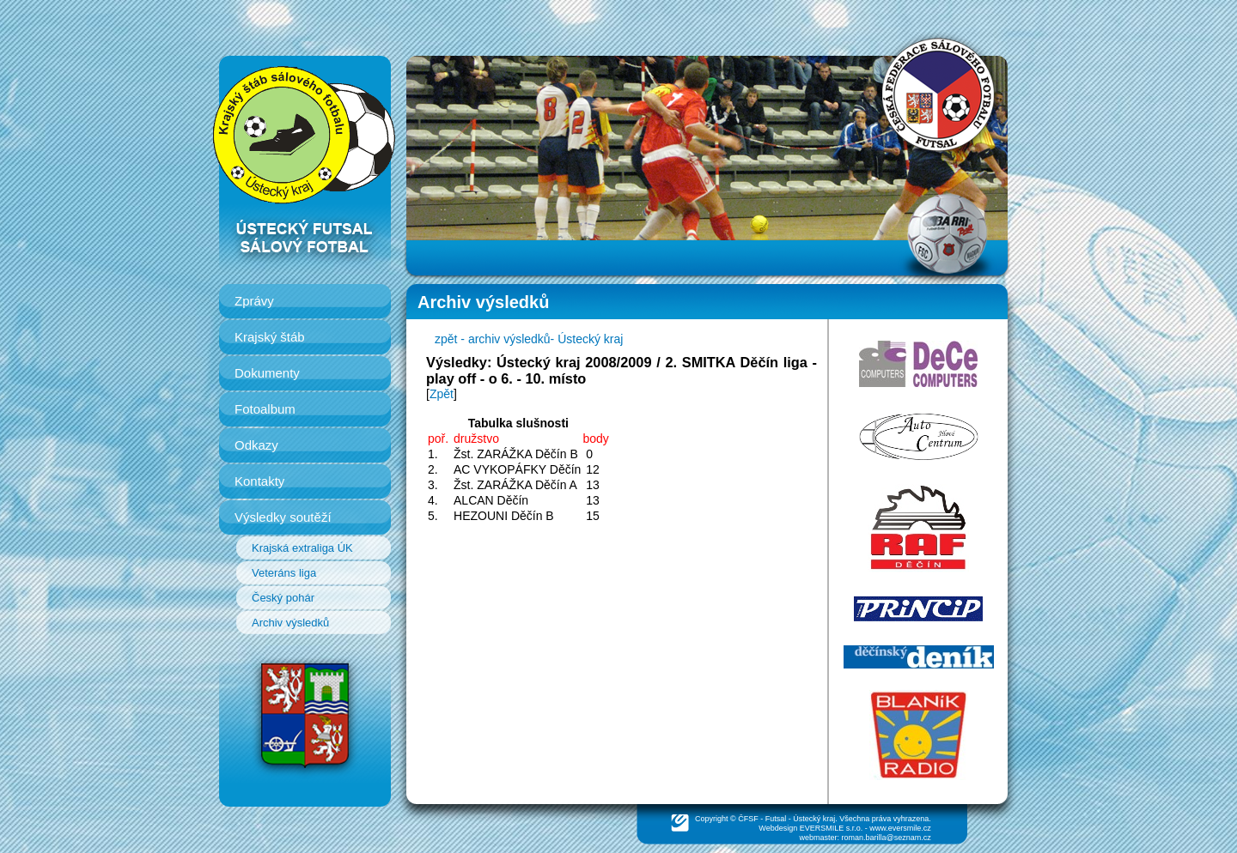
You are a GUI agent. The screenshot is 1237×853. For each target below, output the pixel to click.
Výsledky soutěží (283, 517)
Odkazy (256, 445)
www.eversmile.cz (900, 828)
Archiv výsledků (290, 622)
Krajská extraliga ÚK (302, 547)
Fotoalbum (265, 409)
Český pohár (283, 597)
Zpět (442, 394)
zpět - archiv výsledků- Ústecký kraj (529, 339)
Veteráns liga (284, 572)
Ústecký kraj (814, 818)
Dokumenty (267, 373)
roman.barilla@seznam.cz (886, 837)
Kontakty (259, 481)
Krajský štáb (270, 337)
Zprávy (254, 300)
